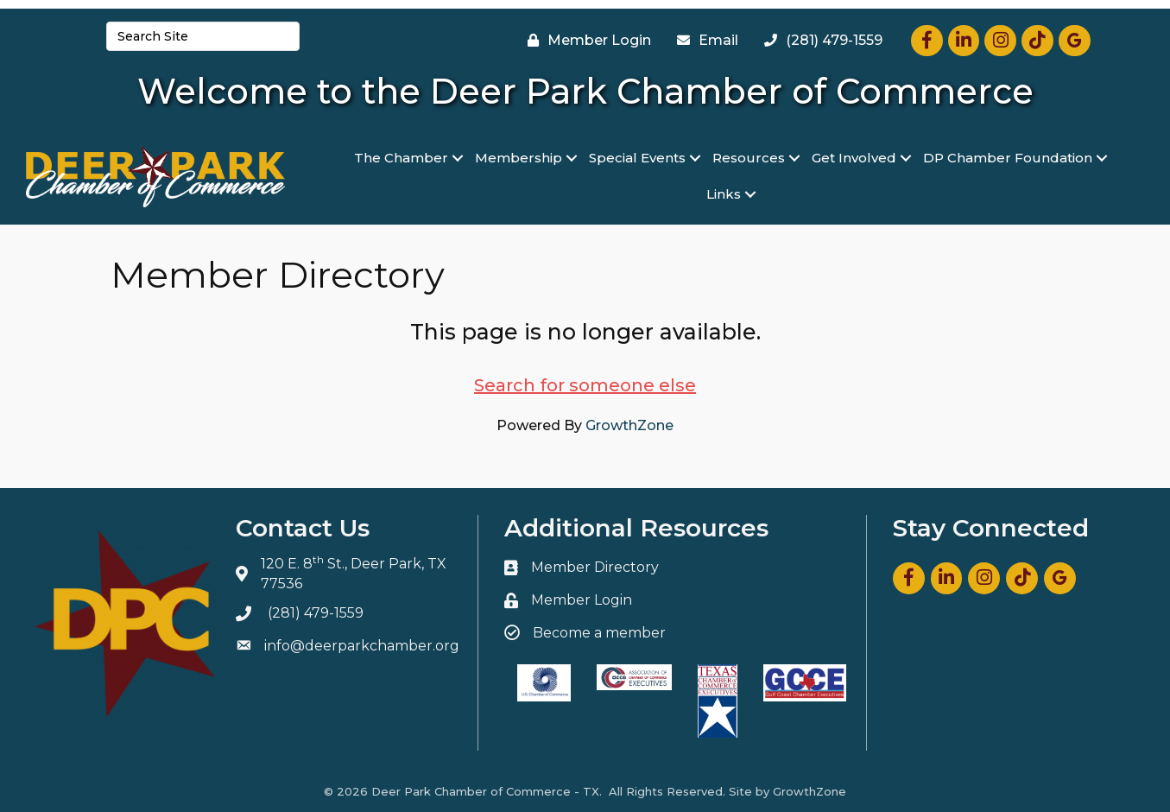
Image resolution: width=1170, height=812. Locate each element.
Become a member (599, 633)
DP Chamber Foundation (1007, 157)
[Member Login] (585, 40)
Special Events (637, 157)
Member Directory (595, 567)
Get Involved (854, 157)
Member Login (581, 600)
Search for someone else (585, 385)
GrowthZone (629, 425)
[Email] (703, 40)
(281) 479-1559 (316, 613)
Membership (518, 157)
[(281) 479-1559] (819, 40)
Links (723, 194)
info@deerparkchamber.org (361, 646)
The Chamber (401, 157)
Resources (748, 157)
